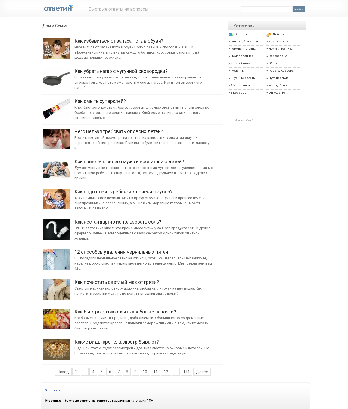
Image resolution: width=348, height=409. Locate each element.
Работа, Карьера (281, 71)
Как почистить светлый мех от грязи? (56, 286)
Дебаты (278, 34)
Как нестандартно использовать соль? (56, 226)
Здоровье (238, 93)
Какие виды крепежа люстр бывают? (56, 346)
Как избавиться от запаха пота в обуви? (56, 45)
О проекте (52, 390)
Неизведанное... (243, 56)
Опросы (241, 34)
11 (155, 372)
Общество (276, 63)
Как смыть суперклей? (56, 106)
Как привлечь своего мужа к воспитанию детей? (56, 166)
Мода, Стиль (278, 85)
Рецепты (237, 71)
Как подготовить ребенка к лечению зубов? (56, 196)
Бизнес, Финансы (244, 41)
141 (186, 372)
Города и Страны (243, 49)
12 (166, 372)
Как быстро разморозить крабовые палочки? (56, 316)
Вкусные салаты (243, 78)
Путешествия (278, 78)
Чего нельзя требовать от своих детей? (56, 136)
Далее (202, 372)
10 (145, 372)
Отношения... (278, 93)
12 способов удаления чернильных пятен (56, 256)
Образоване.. (279, 56)
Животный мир (242, 85)
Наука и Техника (281, 49)
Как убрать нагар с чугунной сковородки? (56, 75)
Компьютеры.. (279, 41)
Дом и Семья (54, 25)
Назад (63, 372)
